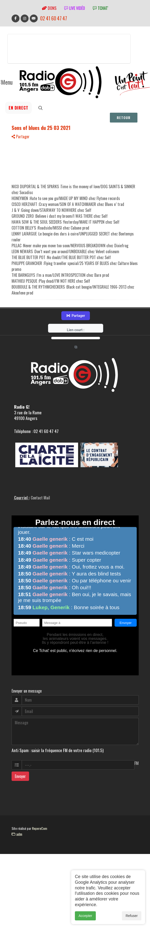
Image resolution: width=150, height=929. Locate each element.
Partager (21, 136)
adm (17, 834)
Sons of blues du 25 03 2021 (41, 127)
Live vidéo (74, 8)
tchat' (100, 8)
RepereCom (39, 828)
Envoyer (20, 776)
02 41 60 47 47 (53, 18)
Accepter (85, 916)
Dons (49, 8)
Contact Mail (40, 498)
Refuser (132, 916)
